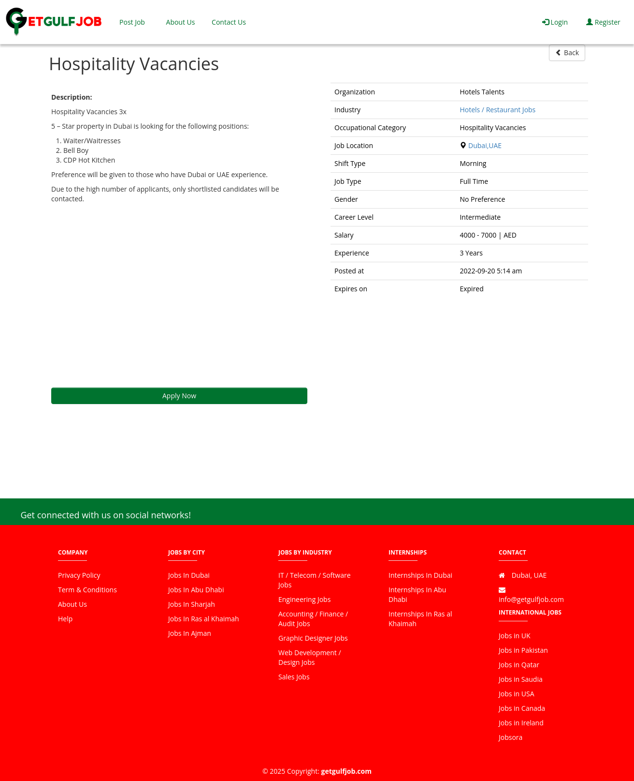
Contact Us (229, 22)
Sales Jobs (294, 676)
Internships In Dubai (420, 575)
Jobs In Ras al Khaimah (203, 618)
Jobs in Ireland (521, 722)
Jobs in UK (515, 635)
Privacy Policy (79, 575)
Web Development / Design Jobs (309, 657)
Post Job (132, 22)
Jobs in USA (516, 693)
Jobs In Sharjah (191, 604)
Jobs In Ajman (189, 633)
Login (555, 22)
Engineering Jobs (304, 599)
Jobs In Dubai (189, 575)
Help (65, 618)
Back (567, 52)
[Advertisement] (179, 295)
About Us (180, 22)
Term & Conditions (87, 589)
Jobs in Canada (522, 708)
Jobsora (510, 737)
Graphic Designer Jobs (313, 638)
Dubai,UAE (485, 145)
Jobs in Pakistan (523, 650)
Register (603, 22)
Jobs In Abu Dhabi (196, 589)
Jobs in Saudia (521, 679)
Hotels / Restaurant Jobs (497, 109)
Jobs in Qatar (519, 664)
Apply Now (179, 395)
